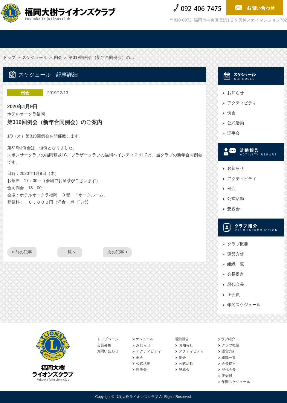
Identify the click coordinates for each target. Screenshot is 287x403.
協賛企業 (214, 39)
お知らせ (235, 92)
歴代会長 (235, 284)
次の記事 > (117, 252)
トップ (25, 39)
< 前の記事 (22, 252)
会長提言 (235, 274)
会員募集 (261, 39)
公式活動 (235, 122)
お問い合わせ (107, 351)
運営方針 (235, 254)
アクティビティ (242, 102)
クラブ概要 (237, 244)
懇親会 (233, 208)
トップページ (107, 339)
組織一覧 (235, 264)
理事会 (233, 133)
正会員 (233, 294)
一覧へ (69, 252)
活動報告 (119, 39)
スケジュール (72, 39)
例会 (58, 57)
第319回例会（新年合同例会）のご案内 (54, 122)
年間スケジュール (244, 304)
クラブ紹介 (167, 39)
